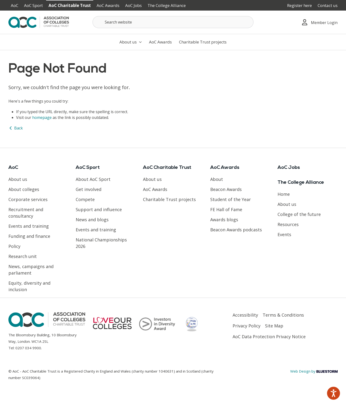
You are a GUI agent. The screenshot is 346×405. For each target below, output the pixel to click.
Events (284, 234)
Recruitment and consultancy (25, 213)
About (216, 179)
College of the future (299, 214)
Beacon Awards (226, 189)
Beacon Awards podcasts (236, 230)
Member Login (320, 22)
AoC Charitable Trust (70, 5)
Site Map (274, 326)
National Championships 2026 (101, 243)
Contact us (328, 5)
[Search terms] (173, 22)
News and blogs (92, 219)
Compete (85, 199)
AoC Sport (33, 5)
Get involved (88, 189)
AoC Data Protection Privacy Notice (269, 336)
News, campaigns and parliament (31, 270)
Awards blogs (224, 219)
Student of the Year (230, 199)
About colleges (23, 189)
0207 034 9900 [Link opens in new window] (28, 347)
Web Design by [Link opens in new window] (314, 371)
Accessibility (245, 315)
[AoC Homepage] (38, 22)
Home (284, 194)
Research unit (22, 256)
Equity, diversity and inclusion (29, 286)
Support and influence (99, 209)
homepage (42, 117)
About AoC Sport (93, 179)
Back (15, 128)
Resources (288, 224)
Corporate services (28, 199)
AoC (14, 5)
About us (130, 42)
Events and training (28, 226)
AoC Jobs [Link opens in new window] (133, 5)
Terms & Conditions (283, 315)
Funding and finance (29, 236)
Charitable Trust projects (203, 42)
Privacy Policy (246, 326)
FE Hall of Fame (226, 209)
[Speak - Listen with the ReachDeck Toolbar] (333, 393)
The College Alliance (167, 5)
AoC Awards (108, 5)
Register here (299, 5)
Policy (14, 246)
